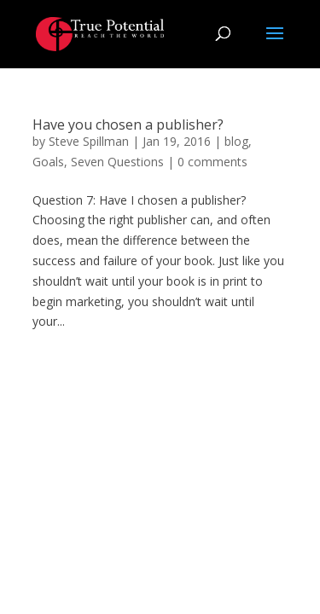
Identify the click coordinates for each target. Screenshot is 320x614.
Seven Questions (117, 162)
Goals (48, 162)
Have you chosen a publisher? (128, 124)
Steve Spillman (89, 141)
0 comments (212, 162)
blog (236, 141)
